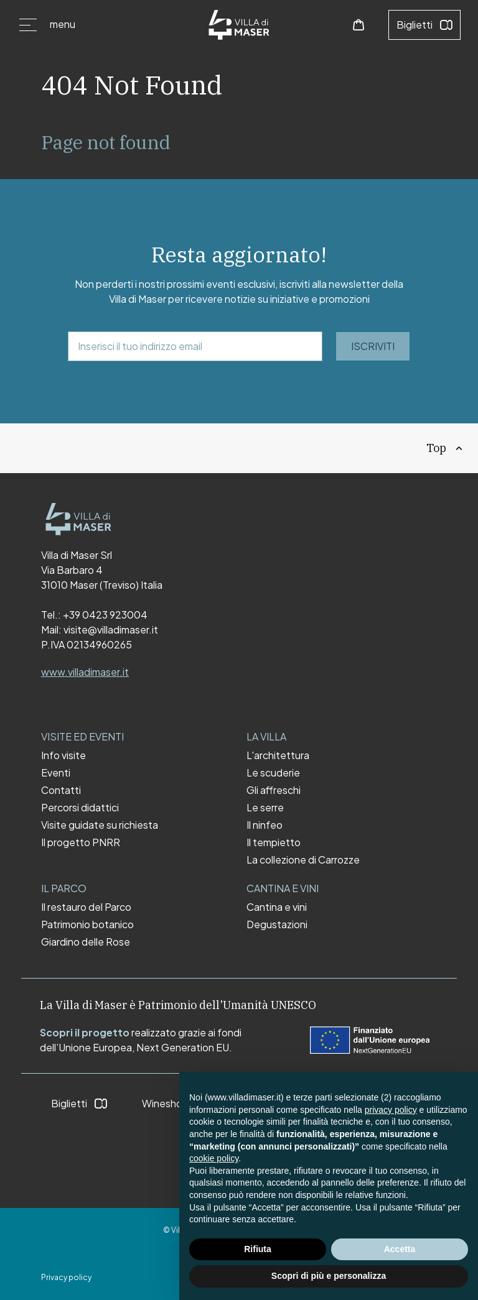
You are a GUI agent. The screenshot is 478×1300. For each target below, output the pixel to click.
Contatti (61, 790)
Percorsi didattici (80, 807)
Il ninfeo (264, 825)
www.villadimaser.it (85, 671)
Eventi (55, 773)
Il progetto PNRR (80, 842)
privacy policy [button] (391, 1110)
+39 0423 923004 (105, 614)
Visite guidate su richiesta (99, 825)
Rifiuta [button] (257, 1249)
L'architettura (277, 755)
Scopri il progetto (84, 1032)
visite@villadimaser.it (110, 629)
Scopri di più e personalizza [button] (328, 1276)
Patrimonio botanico (87, 924)
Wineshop (175, 1103)
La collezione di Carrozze (303, 860)
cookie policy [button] (213, 1158)
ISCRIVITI (373, 346)
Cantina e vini (276, 907)
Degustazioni (276, 924)
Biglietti (424, 25)
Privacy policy (66, 1277)
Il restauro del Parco (86, 907)
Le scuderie (273, 773)
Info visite (63, 755)
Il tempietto (273, 842)
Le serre (265, 807)
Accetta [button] (400, 1249)
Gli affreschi (273, 790)
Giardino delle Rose (85, 942)
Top (445, 448)
